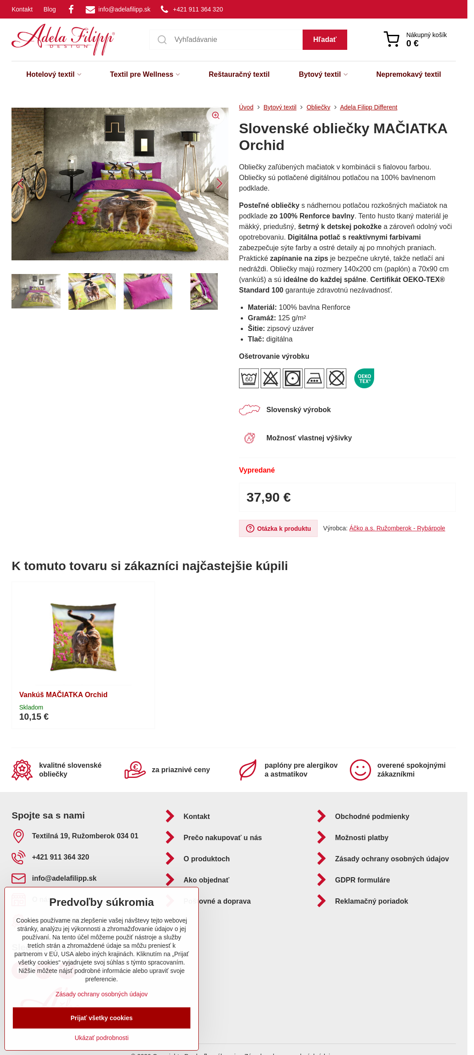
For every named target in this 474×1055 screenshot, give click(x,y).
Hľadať (325, 39)
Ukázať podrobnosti (102, 1037)
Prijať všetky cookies (102, 1017)
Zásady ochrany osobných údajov (102, 994)
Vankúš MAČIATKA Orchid (63, 694)
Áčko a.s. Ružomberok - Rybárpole (397, 528)
